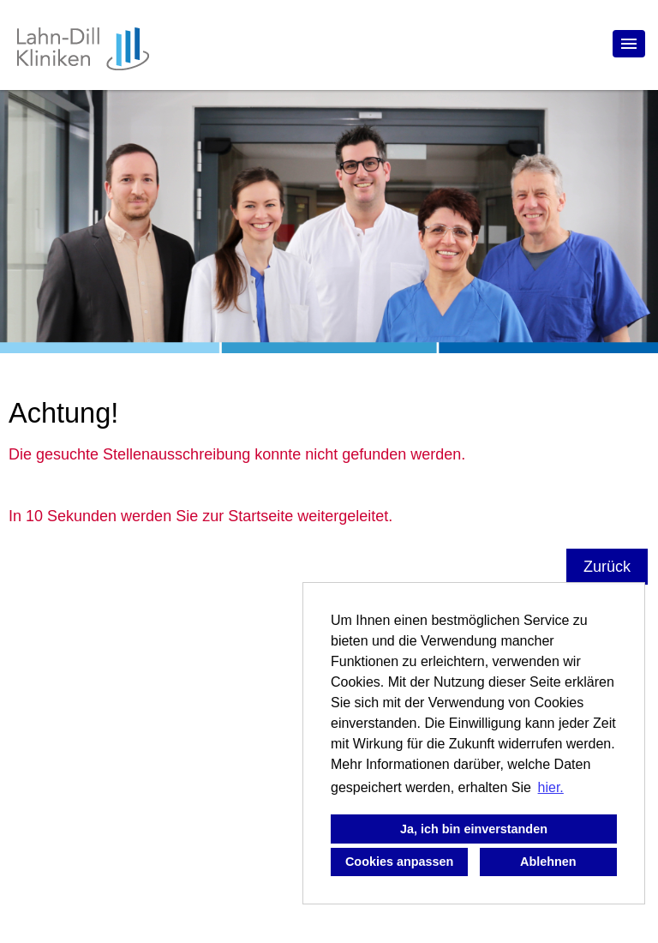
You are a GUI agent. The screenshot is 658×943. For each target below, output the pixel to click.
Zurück (607, 566)
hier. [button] (551, 787)
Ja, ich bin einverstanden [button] (473, 829)
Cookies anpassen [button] (399, 861)
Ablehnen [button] (548, 861)
